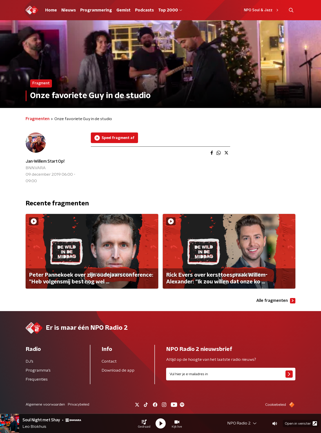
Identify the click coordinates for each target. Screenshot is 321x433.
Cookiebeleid (275, 404)
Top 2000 (170, 10)
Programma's (38, 370)
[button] (144, 423)
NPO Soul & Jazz (262, 10)
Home (51, 10)
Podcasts (144, 10)
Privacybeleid (78, 404)
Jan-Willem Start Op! (45, 161)
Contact (109, 361)
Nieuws (68, 10)
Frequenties (37, 379)
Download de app (118, 370)
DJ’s (29, 361)
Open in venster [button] (301, 423)
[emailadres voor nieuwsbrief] (230, 374)
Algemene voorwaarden (45, 404)
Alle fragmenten (275, 300)
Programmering (96, 10)
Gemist (123, 10)
